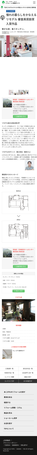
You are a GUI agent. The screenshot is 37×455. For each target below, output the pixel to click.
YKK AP (24, 445)
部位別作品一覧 (28, 368)
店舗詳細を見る (21, 116)
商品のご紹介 (19, 291)
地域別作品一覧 (9, 373)
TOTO (7, 445)
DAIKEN (15, 445)
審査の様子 (27, 377)
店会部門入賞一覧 (27, 373)
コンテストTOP (9, 381)
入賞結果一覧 (9, 368)
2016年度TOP (27, 381)
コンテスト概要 (9, 377)
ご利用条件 (6, 440)
